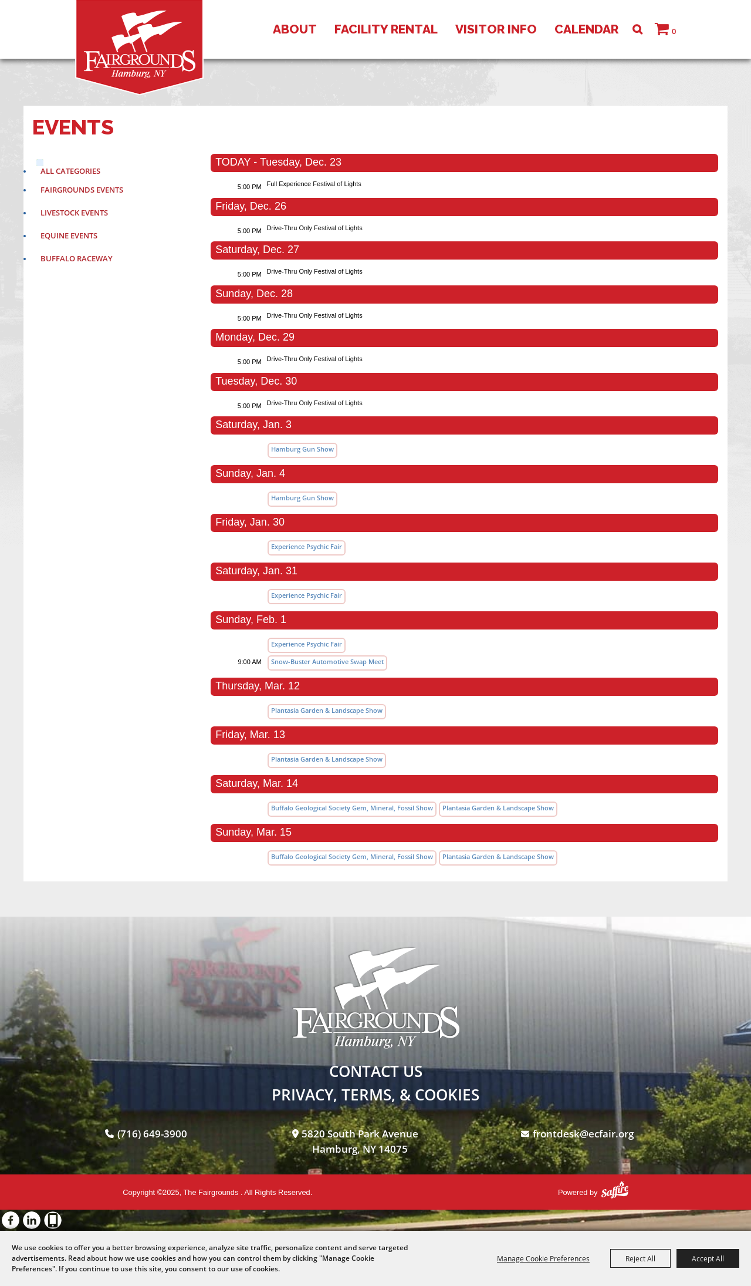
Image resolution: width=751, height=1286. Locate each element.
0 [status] (674, 31)
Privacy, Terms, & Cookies (375, 1094)
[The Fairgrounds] (139, 47)
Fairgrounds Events (81, 189)
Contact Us (375, 1071)
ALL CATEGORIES (70, 171)
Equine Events (68, 235)
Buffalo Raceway (76, 258)
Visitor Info (496, 29)
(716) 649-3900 (152, 1133)
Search (637, 29)
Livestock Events (74, 212)
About (295, 29)
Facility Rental (386, 29)
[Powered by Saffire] (614, 1190)
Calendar (586, 29)
